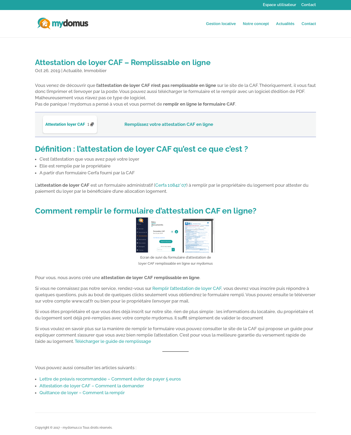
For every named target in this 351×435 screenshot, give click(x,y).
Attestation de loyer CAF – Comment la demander (91, 385)
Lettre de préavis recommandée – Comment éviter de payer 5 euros (110, 379)
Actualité (72, 70)
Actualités (285, 24)
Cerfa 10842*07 (170, 185)
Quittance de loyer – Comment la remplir (82, 392)
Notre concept (256, 24)
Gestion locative (221, 24)
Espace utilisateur (279, 5)
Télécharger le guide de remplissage (113, 341)
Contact (308, 5)
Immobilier (95, 70)
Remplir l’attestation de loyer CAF (186, 288)
